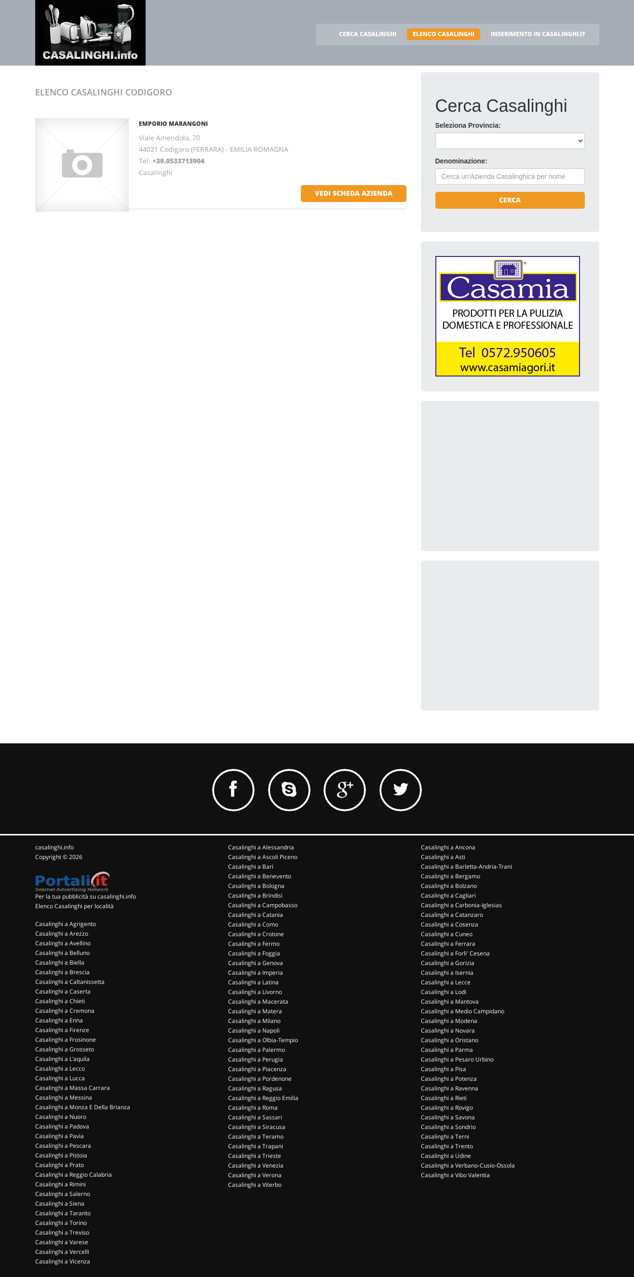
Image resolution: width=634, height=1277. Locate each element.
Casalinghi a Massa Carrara (72, 1088)
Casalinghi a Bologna (256, 886)
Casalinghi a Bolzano (449, 886)
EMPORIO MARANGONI (173, 124)
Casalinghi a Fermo (254, 944)
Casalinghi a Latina (253, 982)
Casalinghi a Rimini (60, 1184)
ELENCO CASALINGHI (443, 34)
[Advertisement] (507, 476)
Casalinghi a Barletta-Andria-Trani (466, 866)
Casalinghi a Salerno (62, 1194)
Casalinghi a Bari (250, 866)
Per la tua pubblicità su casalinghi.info (85, 896)
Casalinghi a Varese (61, 1242)
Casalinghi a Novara (448, 1030)
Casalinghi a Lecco (60, 1068)
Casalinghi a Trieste (254, 1156)
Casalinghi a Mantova (450, 1001)
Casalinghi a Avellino (63, 943)
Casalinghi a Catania (255, 915)
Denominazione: (461, 161)
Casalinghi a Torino (61, 1223)
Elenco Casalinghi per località (74, 906)
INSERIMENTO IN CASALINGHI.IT (538, 34)
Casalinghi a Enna (59, 1020)
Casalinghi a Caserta (63, 991)
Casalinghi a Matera (255, 1011)
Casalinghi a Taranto (63, 1213)
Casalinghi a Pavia (59, 1136)
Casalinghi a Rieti (444, 1098)
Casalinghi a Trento (447, 1146)
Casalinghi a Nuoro (60, 1117)
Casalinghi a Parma (447, 1050)
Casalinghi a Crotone (256, 934)
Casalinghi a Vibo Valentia (455, 1175)
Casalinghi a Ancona (448, 847)
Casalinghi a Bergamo (450, 876)
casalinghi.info (54, 847)
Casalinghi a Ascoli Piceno (262, 857)
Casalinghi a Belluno (62, 953)
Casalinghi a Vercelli (62, 1252)
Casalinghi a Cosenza (449, 924)
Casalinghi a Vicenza (62, 1261)
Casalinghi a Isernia (447, 972)
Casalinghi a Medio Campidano (462, 1011)
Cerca (510, 199)
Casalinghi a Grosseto (64, 1049)
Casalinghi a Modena (449, 1021)
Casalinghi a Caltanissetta (70, 982)
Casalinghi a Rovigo (447, 1107)
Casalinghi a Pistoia (61, 1155)
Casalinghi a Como (253, 924)
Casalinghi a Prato (59, 1165)
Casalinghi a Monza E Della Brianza (82, 1107)
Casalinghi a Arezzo (61, 933)
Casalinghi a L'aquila (62, 1059)
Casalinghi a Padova (62, 1126)
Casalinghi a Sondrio (448, 1127)
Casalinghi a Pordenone (260, 1079)
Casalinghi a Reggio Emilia (263, 1098)
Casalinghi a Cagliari (448, 895)
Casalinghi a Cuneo (446, 934)
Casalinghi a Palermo (256, 1050)
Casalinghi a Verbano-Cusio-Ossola (468, 1165)
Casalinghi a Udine (446, 1156)
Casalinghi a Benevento (259, 876)
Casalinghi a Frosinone (65, 1039)
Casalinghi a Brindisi (255, 895)
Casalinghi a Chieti (60, 1001)
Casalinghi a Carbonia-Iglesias (461, 905)
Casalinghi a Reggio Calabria (73, 1174)
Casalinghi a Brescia (62, 972)
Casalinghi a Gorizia (447, 963)
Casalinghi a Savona (448, 1117)
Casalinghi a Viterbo (255, 1185)
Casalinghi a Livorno (255, 992)
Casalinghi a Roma (253, 1107)
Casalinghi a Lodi (443, 992)
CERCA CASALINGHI (367, 34)
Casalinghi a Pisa (443, 1069)
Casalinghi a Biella (59, 962)
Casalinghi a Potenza (449, 1079)
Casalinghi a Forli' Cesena (455, 953)
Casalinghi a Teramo (255, 1136)
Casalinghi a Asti (443, 857)
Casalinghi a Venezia (255, 1165)
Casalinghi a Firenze (62, 1030)
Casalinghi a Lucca (60, 1078)
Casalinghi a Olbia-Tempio (263, 1040)
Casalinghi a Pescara (63, 1146)
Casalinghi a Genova (255, 963)
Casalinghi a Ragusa (255, 1088)
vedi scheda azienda (353, 193)
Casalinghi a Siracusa (256, 1127)
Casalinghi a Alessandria (261, 847)
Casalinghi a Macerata (258, 1001)
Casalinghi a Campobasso (262, 905)
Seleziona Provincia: (468, 125)
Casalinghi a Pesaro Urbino (457, 1059)
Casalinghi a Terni (445, 1136)
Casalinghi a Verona (255, 1175)
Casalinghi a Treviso (62, 1232)
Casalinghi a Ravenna (449, 1088)
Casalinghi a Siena (59, 1203)
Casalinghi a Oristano (449, 1040)
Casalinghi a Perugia (255, 1059)
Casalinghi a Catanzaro (452, 915)
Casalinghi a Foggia (254, 953)
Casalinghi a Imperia (255, 972)
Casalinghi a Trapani (255, 1146)
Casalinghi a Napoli (254, 1030)
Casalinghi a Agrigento (65, 924)
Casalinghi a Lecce (446, 982)
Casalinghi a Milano (254, 1021)
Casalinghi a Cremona (64, 1011)
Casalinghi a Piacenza (257, 1069)
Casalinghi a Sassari (255, 1117)
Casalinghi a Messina (63, 1097)
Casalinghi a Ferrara (448, 944)
